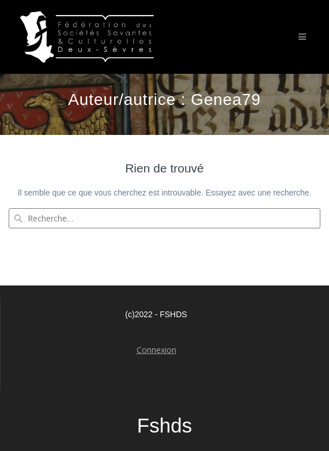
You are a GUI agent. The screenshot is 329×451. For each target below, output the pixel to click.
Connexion (156, 349)
